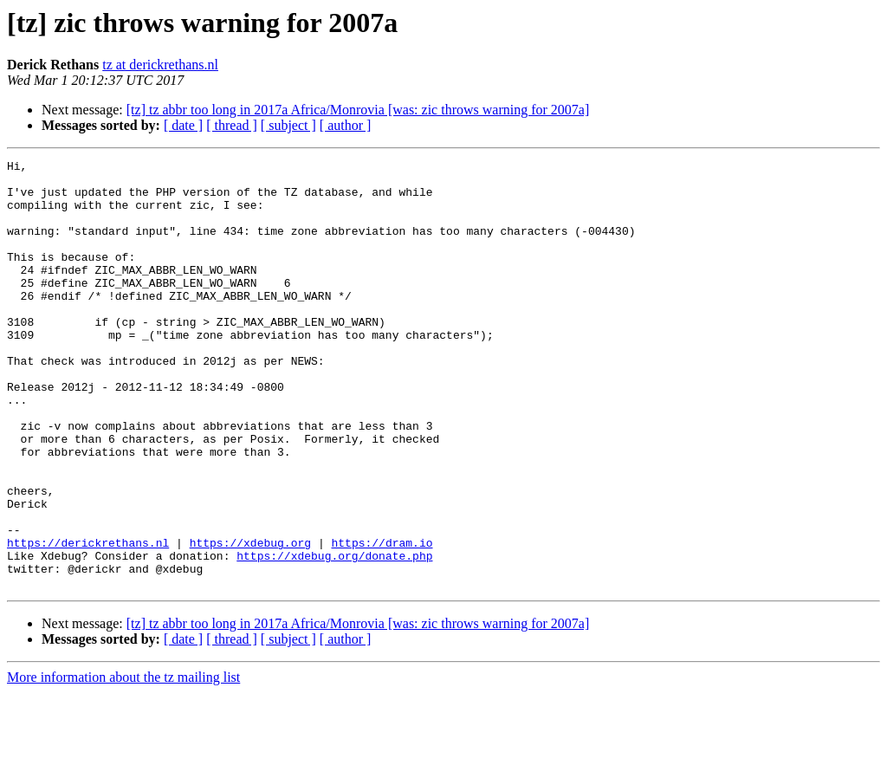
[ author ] (346, 125)
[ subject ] (288, 125)
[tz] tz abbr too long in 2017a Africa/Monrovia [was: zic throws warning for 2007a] (358, 109)
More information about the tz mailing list (123, 762)
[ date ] (183, 125)
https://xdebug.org (250, 620)
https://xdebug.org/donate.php (334, 636)
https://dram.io (381, 620)
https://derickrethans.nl (88, 620)
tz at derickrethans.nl (160, 64)
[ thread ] (231, 125)
